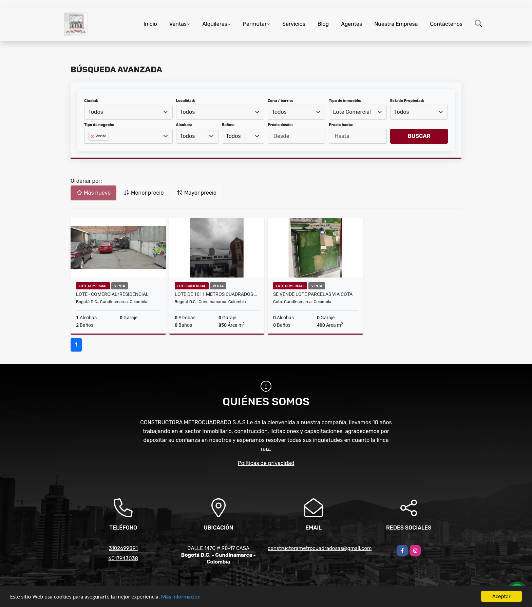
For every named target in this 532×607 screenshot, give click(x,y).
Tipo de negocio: (99, 125)
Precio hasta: (341, 125)
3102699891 (123, 548)
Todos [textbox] (95, 112)
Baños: (228, 125)
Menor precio (144, 193)
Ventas (178, 24)
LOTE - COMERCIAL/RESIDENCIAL (112, 294)
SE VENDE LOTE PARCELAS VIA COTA (313, 294)
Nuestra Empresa (396, 24)
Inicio (150, 24)
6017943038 (123, 558)
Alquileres (214, 24)
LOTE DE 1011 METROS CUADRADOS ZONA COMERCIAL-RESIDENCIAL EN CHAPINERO (217, 294)
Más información (181, 597)
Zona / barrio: (280, 101)
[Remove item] (93, 136)
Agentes (351, 24)
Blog (323, 24)
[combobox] (128, 112)
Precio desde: (280, 125)
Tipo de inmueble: (345, 101)
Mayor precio (196, 193)
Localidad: (185, 101)
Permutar (255, 24)
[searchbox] (90, 147)
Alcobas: (184, 125)
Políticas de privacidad (266, 463)
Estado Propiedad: (407, 101)
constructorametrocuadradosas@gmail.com (320, 548)
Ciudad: (91, 101)
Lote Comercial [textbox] (352, 112)
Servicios (293, 24)
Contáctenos (446, 24)
